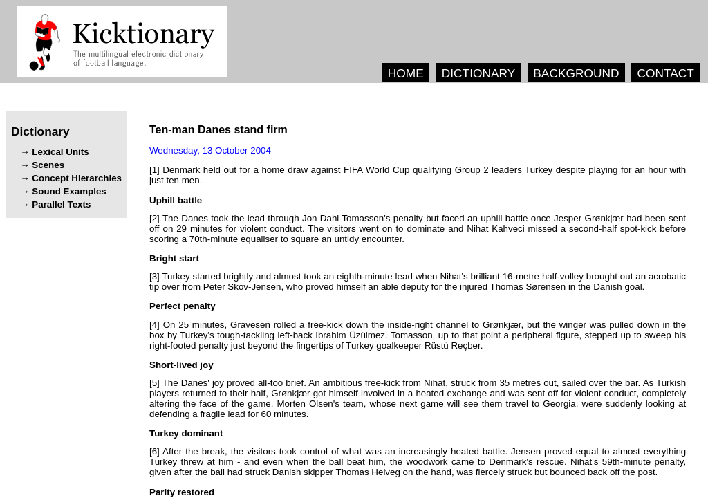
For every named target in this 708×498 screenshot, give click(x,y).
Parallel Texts (61, 204)
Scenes (48, 165)
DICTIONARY (479, 73)
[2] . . (417, 228)
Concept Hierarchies (77, 178)
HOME (406, 73)
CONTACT (665, 73)
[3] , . (417, 281)
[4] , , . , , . (417, 335)
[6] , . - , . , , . (417, 461)
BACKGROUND (576, 73)
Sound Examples (69, 191)
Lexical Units (60, 152)
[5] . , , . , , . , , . (417, 398)
